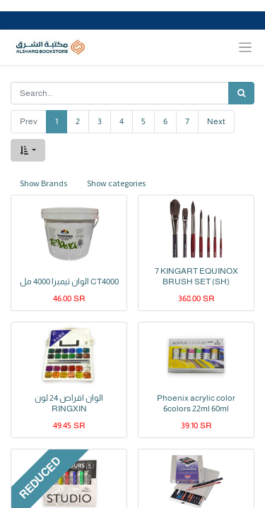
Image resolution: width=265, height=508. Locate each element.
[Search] (241, 93)
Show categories (116, 183)
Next (216, 121)
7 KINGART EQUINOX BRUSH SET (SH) (196, 276)
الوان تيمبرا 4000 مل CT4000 (69, 281)
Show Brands (43, 183)
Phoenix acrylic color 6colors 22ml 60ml (196, 403)
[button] (28, 150)
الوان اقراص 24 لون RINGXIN (69, 403)
